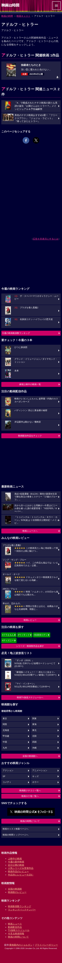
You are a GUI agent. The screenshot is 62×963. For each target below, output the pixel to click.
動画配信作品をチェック (30, 435)
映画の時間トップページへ (15, 835)
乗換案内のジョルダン (20, 945)
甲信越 (6, 736)
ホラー (35, 782)
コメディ (7, 782)
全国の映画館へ (30, 756)
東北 (34, 730)
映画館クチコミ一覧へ (30, 790)
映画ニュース (15, 923)
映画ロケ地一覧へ (30, 796)
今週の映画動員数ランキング (16, 333)
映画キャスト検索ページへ (15, 829)
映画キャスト (23, 16)
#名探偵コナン (41, 635)
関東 (34, 718)
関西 (5, 724)
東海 (34, 724)
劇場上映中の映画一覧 (30, 384)
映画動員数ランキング (19, 906)
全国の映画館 (15, 889)
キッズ (35, 776)
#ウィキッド (24, 635)
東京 (5, 718)
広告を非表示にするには (45, 238)
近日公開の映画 (16, 865)
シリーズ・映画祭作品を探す (30, 646)
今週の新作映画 (16, 861)
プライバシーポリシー (46, 945)
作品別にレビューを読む (20, 874)
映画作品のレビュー (18, 871)
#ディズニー (8, 640)
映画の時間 (7, 16)
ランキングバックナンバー (22, 909)
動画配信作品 (15, 927)
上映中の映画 (15, 858)
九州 (5, 748)
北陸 (34, 736)
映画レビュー (30, 620)
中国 (5, 742)
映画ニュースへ (30, 531)
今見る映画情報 (16, 933)
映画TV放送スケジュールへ (30, 697)
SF (4, 776)
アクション (8, 770)
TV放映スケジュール (18, 930)
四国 (34, 742)
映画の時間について (30, 821)
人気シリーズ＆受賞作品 (20, 868)
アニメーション (39, 770)
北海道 (6, 730)
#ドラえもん (8, 635)
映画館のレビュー (17, 892)
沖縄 (34, 748)
